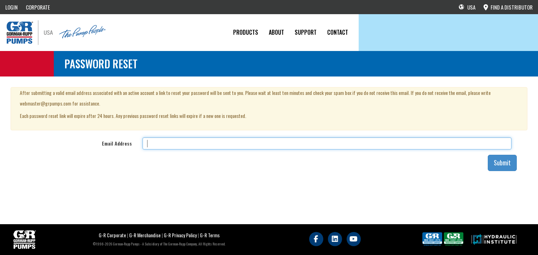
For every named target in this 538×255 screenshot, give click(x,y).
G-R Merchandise (145, 235)
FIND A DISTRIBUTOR (508, 7)
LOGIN (11, 7)
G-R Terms (210, 235)
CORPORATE (38, 7)
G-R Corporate (112, 235)
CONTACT (337, 32)
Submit (502, 162)
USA (467, 7)
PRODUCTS (245, 32)
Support (306, 32)
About (276, 32)
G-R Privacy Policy (180, 235)
